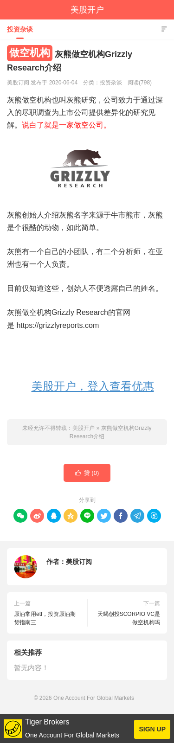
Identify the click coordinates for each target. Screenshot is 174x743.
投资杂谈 (20, 29)
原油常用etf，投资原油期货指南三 (45, 618)
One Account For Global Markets (93, 698)
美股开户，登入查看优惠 (93, 386)
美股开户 (87, 9)
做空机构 (29, 52)
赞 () (87, 473)
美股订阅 (79, 561)
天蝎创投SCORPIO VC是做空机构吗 (128, 618)
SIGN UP (152, 729)
